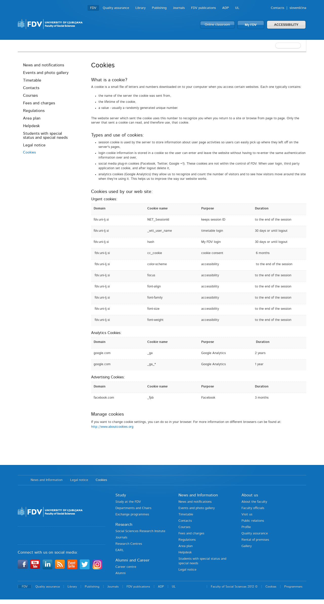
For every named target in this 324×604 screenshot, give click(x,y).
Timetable (32, 80)
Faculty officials (252, 508)
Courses (30, 95)
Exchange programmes (132, 514)
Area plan (31, 118)
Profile (246, 527)
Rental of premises (255, 539)
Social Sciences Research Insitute (140, 531)
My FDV (251, 25)
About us (249, 495)
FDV (93, 8)
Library (140, 8)
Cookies (29, 152)
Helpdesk (31, 126)
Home (22, 480)
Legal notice (34, 145)
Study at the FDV (128, 501)
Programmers (293, 586)
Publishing (159, 8)
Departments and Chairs (133, 508)
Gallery (246, 546)
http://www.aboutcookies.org (112, 426)
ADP (225, 8)
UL (237, 8)
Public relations (252, 520)
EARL (119, 550)
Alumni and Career (132, 560)
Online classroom (217, 24)
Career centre (125, 567)
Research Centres (128, 543)
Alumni (120, 573)
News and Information (47, 480)
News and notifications (43, 65)
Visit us (246, 514)
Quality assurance (116, 8)
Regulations (34, 111)
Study (120, 495)
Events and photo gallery (46, 73)
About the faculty (254, 501)
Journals (179, 8)
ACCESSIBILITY (286, 25)
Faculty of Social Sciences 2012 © (234, 586)
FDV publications (203, 8)
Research (123, 524)
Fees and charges (39, 103)
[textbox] (273, 46)
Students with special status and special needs (45, 135)
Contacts (277, 8)
